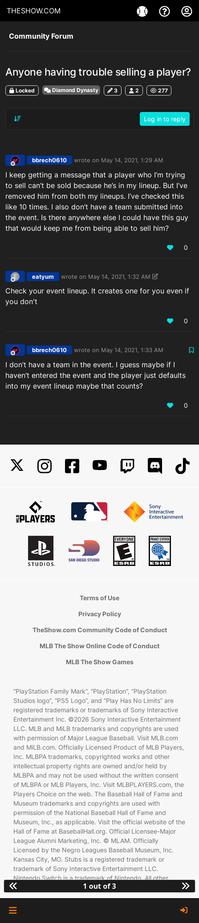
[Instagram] (44, 466)
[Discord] (155, 466)
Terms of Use (99, 598)
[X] (17, 466)
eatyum (43, 276)
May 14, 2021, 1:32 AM (119, 276)
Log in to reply (165, 119)
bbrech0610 (49, 160)
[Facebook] (72, 466)
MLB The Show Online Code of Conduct (99, 646)
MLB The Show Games (100, 662)
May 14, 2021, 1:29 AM (132, 160)
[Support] (165, 10)
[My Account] (186, 10)
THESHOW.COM (34, 10)
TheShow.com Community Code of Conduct (99, 630)
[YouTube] (100, 466)
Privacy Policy (99, 614)
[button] (13, 910)
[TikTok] (182, 466)
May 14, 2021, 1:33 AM (132, 349)
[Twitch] (127, 466)
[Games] (143, 10)
